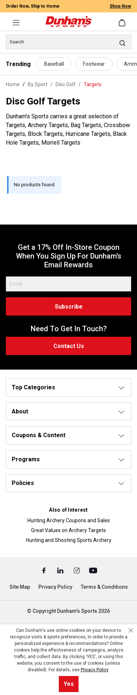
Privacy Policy (55, 587)
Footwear (94, 64)
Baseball (54, 64)
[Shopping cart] (123, 23)
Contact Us (68, 346)
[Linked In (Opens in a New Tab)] (60, 570)
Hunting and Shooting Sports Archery (68, 540)
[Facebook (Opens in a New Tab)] (44, 570)
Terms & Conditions (104, 587)
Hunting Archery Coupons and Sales (68, 520)
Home (13, 84)
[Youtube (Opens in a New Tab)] (93, 570)
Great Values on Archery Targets (68, 530)
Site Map (19, 587)
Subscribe (69, 306)
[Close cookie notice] (131, 630)
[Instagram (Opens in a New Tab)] (77, 570)
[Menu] (16, 23)
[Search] (68, 42)
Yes (69, 683)
